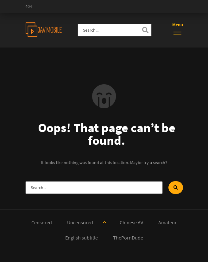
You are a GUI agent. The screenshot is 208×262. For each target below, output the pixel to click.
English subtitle (81, 237)
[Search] (145, 30)
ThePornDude (128, 237)
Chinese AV (131, 222)
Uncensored (80, 222)
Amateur (167, 222)
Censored (41, 222)
